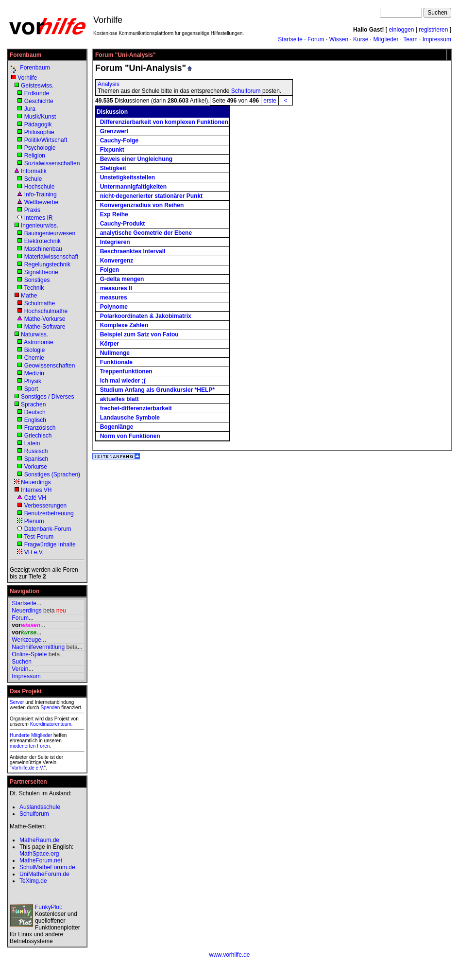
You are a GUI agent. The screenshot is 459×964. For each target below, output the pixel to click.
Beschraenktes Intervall (133, 251)
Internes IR (38, 217)
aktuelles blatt (119, 399)
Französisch (40, 427)
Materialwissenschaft (51, 256)
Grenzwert (114, 131)
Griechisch (38, 435)
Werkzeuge (26, 639)
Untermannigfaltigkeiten (133, 186)
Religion (34, 155)
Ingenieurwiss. (39, 225)
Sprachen (33, 404)
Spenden (50, 707)
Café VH (35, 497)
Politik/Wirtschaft (46, 140)
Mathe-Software (45, 326)
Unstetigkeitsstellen (127, 177)
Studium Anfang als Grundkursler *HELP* (157, 389)
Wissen (338, 39)
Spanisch (36, 459)
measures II (116, 288)
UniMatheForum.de (44, 874)
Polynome (114, 306)
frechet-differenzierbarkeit (136, 408)
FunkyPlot (48, 907)
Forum (315, 39)
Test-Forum (38, 536)
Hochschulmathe (46, 311)
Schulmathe (39, 303)
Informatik (34, 171)
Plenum (34, 521)
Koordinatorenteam (50, 724)
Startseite (290, 39)
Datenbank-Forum (47, 529)
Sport (31, 389)
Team (410, 39)
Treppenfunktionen (126, 371)
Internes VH (36, 490)
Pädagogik (38, 124)
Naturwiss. (34, 334)
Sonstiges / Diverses (47, 396)
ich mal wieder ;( (123, 380)
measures (113, 297)
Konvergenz (117, 260)
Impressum (437, 39)
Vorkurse (35, 466)
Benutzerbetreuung (49, 513)
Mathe (29, 295)
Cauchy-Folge (119, 140)
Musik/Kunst (40, 116)
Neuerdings (36, 482)
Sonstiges (37, 280)
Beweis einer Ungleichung (136, 159)
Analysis (108, 84)
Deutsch (35, 412)
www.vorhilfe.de (229, 954)
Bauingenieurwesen (49, 233)
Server (17, 702)
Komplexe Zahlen (124, 325)
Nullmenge (115, 353)
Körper (109, 343)
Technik (34, 287)
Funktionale (116, 362)
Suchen (22, 661)
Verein (20, 669)
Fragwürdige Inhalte (50, 544)
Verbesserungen (45, 505)
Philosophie (39, 132)
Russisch (36, 451)
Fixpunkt (112, 149)
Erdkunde (36, 93)
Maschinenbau (43, 248)
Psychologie (40, 147)
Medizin (34, 373)
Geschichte (38, 101)
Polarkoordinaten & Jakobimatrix (145, 316)
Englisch (35, 420)
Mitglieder (385, 39)
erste (269, 100)
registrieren (433, 29)
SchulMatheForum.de (47, 867)
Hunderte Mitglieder (31, 735)
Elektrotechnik (42, 241)
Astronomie (38, 342)
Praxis (32, 210)
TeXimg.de (33, 880)
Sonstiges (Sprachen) (52, 474)
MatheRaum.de (39, 840)
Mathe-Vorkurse (45, 318)
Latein (32, 443)
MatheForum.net (40, 860)
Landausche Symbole (130, 417)
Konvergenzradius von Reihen (142, 205)
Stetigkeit (113, 168)
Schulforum (246, 91)
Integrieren (115, 242)
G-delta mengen (122, 279)
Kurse (360, 39)
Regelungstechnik (47, 264)
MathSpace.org (39, 853)
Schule (33, 178)
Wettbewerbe (41, 202)
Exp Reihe (114, 214)
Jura (29, 108)
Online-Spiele (29, 654)
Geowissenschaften (49, 365)
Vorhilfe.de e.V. (28, 768)
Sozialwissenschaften (52, 163)
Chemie (34, 357)
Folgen (109, 269)
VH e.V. (34, 552)
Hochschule (39, 186)
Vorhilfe (27, 77)
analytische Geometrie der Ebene (146, 232)
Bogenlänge (117, 426)
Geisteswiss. (37, 85)
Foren (43, 746)
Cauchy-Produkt (122, 223)
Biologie (34, 350)
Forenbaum (35, 67)
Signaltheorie (41, 272)
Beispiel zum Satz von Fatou (139, 334)
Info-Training (40, 194)
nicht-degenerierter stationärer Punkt (151, 196)
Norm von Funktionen (130, 436)
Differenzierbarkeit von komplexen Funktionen (164, 122)
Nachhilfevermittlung (38, 647)
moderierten (22, 746)
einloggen (401, 29)
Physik (32, 381)
